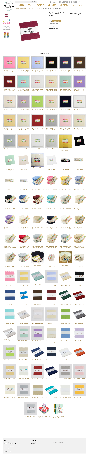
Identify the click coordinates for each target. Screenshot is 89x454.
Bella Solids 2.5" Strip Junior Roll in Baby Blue (79, 188)
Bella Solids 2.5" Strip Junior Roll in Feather (65, 207)
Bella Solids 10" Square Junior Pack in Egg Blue (23, 90)
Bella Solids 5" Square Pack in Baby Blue (51, 284)
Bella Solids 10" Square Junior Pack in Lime (37, 110)
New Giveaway (77, 5)
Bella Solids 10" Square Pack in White (51, 168)
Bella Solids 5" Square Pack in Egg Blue (9, 322)
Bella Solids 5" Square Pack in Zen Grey (30, 417)
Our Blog (33, 443)
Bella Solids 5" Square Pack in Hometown (23, 341)
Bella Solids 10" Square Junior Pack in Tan (23, 149)
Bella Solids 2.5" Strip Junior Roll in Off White (65, 228)
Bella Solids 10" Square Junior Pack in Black (51, 71)
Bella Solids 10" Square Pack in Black (79, 149)
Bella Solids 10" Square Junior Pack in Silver (51, 129)
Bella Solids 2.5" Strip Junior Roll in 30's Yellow (65, 188)
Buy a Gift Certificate (9, 446)
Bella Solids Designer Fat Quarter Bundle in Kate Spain (44, 418)
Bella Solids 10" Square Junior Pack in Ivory (9, 110)
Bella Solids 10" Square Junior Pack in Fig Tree (51, 90)
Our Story (64, 5)
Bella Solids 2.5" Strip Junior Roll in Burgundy (37, 207)
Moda (25, 8)
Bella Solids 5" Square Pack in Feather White (37, 322)
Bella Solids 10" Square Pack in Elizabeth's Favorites (9, 169)
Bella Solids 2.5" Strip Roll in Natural (51, 265)
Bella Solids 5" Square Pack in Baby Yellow (65, 284)
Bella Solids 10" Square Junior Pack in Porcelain (24, 129)
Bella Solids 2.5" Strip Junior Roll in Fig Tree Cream (79, 208)
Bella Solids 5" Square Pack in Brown (37, 303)
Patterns (40, 5)
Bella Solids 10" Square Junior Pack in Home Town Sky (65, 91)
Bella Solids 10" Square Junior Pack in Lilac (23, 110)
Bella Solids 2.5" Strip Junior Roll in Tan (79, 247)
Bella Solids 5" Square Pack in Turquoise (51, 398)
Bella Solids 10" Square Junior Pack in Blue (65, 71)
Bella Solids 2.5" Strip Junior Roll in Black (9, 207)
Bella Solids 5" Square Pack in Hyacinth (37, 341)
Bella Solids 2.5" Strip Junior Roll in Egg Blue (51, 207)
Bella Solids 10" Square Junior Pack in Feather (37, 90)
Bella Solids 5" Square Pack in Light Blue (65, 341)
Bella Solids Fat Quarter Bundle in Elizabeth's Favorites (58, 418)
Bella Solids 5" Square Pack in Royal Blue (51, 379)
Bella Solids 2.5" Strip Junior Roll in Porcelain (10, 247)
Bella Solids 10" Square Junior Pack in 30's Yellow (23, 71)
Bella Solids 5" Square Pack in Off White (65, 360)
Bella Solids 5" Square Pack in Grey (9, 340)
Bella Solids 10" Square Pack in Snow (37, 168)
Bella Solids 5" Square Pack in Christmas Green (65, 303)
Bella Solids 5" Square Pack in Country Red (79, 303)
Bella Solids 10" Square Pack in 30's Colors (65, 149)
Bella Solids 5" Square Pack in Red (37, 379)
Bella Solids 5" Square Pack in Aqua (37, 283)
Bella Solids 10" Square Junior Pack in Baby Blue (38, 71)
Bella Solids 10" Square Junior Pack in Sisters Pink (65, 130)
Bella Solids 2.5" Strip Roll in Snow (65, 264)
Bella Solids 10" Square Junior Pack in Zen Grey (51, 149)
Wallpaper (52, 5)
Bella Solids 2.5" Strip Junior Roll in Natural (37, 228)
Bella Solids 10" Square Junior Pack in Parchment (10, 129)
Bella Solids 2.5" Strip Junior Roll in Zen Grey (23, 265)
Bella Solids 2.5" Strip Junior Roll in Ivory (23, 228)
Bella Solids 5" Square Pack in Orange (79, 360)
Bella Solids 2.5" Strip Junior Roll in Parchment (79, 228)
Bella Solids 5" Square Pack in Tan (37, 398)
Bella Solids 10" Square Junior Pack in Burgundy (9, 90)
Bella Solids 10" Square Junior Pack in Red (37, 129)
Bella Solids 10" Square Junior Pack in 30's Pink (10, 71)
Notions (30, 5)
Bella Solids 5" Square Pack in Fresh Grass (65, 322)
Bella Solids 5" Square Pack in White (65, 398)
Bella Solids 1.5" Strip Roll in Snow (9, 188)
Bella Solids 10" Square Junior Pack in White (37, 149)
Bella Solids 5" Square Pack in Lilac (79, 341)
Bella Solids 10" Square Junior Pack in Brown (79, 71)
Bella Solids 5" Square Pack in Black (79, 284)
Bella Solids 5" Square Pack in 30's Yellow (23, 284)
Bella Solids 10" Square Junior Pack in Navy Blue (65, 110)
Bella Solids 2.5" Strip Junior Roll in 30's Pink (51, 188)
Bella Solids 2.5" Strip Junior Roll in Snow (51, 247)
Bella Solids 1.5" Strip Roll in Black (65, 168)
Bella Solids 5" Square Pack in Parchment (9, 379)
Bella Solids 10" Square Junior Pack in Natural (51, 110)
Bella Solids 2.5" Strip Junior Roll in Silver (37, 247)
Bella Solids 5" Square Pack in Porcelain (23, 379)
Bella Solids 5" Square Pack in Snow (9, 398)
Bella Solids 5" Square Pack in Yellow (79, 398)
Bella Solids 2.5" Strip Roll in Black (37, 264)
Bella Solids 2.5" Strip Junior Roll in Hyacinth (9, 228)
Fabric (21, 5)
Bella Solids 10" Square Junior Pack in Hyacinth (79, 90)
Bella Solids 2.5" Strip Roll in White (79, 265)
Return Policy (7, 451)
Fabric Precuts (19, 8)
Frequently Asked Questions (10, 442)
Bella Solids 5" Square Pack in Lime (9, 360)
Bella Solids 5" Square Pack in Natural (23, 360)
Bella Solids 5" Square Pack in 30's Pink (9, 284)
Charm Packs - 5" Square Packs (35, 8)
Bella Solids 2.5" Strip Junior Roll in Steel (65, 247)
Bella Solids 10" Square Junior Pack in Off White (79, 110)
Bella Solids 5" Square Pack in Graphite (79, 322)
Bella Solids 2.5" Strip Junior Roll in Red (23, 247)
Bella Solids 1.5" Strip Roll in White (23, 188)
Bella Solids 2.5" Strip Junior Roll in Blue (23, 207)
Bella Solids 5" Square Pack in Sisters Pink (79, 379)
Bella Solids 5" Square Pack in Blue (9, 303)
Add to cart (57, 21)
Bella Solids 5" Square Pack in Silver (65, 379)
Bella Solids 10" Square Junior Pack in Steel (9, 149)
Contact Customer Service (10, 443)
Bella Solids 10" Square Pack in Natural (23, 168)
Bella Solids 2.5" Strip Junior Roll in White (9, 265)
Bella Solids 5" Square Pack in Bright (23, 303)
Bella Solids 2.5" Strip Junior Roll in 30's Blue (38, 188)
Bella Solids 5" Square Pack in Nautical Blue (37, 360)
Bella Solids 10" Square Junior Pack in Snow (79, 129)
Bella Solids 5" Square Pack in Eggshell (23, 322)
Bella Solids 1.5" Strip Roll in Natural (79, 168)
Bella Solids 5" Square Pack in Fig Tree (51, 322)
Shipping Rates (7, 449)
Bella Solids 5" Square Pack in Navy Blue (51, 360)
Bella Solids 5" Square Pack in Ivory (51, 341)
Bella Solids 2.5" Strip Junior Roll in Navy (51, 228)
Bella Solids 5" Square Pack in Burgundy (51, 303)
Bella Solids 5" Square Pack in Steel (23, 398)
